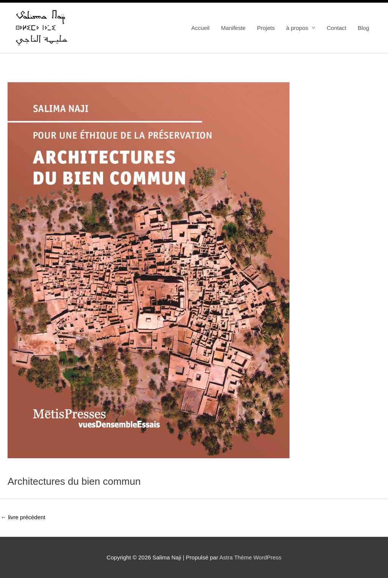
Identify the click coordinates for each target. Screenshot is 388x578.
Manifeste (233, 28)
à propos (297, 28)
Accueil (200, 28)
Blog (363, 28)
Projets (266, 28)
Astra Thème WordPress (250, 557)
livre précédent (23, 517)
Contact (336, 28)
